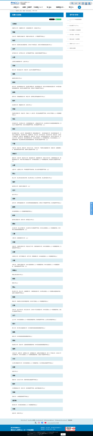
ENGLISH (83, 3)
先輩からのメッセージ (75, 43)
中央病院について (38, 7)
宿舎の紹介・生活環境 (75, 39)
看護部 (24, 10)
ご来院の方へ (16, 7)
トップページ (12, 10)
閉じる (63, 434)
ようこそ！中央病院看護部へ (76, 20)
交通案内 (86, 3)
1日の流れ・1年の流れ (75, 34)
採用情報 (89, 3)
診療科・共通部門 (27, 7)
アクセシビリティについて (61, 420)
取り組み (49, 7)
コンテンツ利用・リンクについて (35, 420)
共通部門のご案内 (19, 10)
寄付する (71, 7)
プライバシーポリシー (49, 420)
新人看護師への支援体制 (75, 30)
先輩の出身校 (73, 48)
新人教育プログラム (74, 25)
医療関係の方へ (60, 7)
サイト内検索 (72, 3)
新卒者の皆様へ (29, 10)
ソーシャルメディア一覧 (53, 422)
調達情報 (70, 420)
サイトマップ (24, 420)
